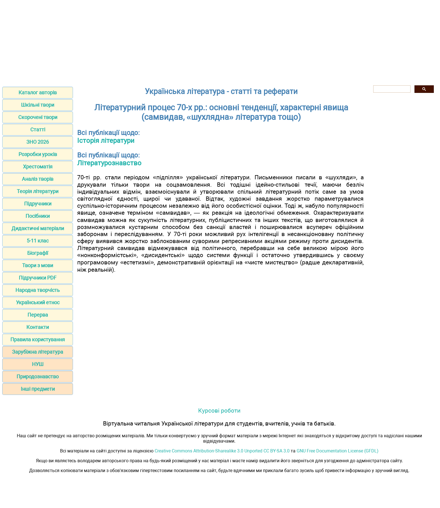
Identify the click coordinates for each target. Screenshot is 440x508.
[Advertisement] (220, 41)
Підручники (37, 204)
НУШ (37, 364)
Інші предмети (38, 389)
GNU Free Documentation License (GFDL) (338, 451)
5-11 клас (38, 241)
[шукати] (391, 89)
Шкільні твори (37, 105)
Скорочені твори (37, 117)
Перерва (37, 315)
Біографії (37, 253)
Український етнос (37, 302)
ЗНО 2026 (37, 142)
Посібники (38, 216)
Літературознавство (109, 163)
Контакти (37, 327)
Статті (37, 129)
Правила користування (37, 339)
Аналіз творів (37, 179)
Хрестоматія (37, 167)
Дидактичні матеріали (38, 228)
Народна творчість (37, 290)
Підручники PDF (37, 278)
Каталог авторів (38, 92)
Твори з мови (37, 265)
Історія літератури (105, 141)
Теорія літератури (37, 191)
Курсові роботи (219, 410)
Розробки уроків (38, 154)
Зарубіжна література (37, 352)
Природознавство (38, 376)
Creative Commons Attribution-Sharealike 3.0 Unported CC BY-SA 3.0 (222, 451)
